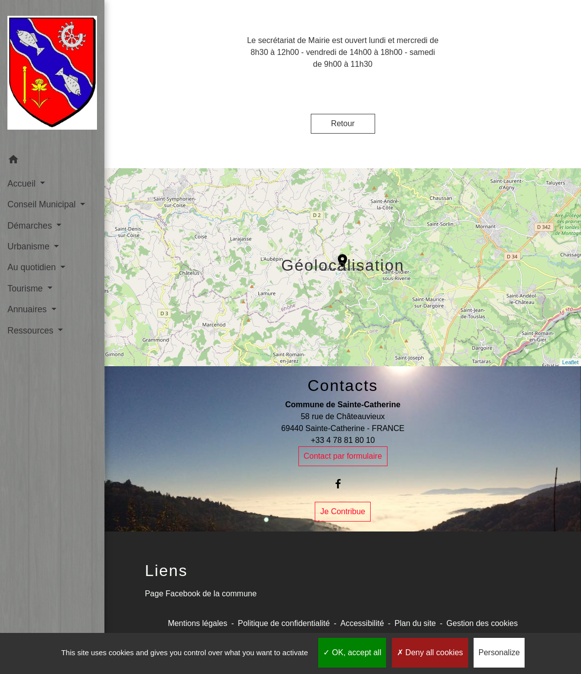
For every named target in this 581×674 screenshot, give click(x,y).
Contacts (343, 385)
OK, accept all (352, 652)
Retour (343, 123)
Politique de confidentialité (284, 623)
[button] (52, 161)
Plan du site (415, 623)
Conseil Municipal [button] (42, 204)
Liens (166, 570)
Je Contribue (342, 511)
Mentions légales (197, 623)
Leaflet (570, 362)
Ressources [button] (31, 331)
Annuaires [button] (28, 309)
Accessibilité (362, 623)
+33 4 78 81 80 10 (343, 440)
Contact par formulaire (343, 456)
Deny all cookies (430, 652)
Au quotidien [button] (32, 267)
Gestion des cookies (482, 623)
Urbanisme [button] (29, 246)
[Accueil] (52, 74)
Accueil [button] (22, 184)
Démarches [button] (30, 226)
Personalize (499, 652)
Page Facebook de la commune (201, 593)
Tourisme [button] (26, 288)
